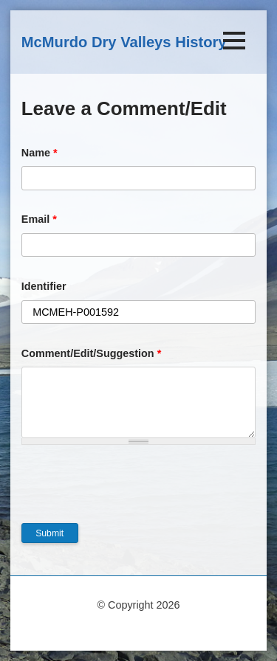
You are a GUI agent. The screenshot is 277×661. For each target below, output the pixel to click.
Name (39, 153)
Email (39, 219)
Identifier (43, 286)
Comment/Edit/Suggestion (91, 353)
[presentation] (133, 494)
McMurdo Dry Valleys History (124, 42)
